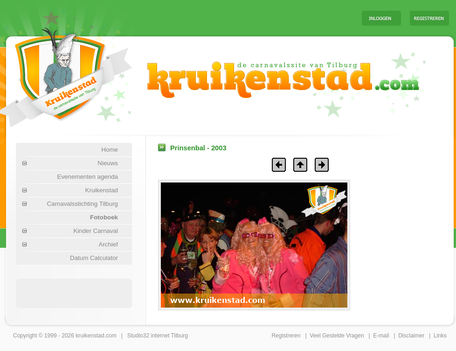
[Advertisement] (239, 18)
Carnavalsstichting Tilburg (82, 203)
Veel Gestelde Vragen (337, 335)
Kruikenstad (101, 190)
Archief (108, 244)
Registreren (285, 335)
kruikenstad (90, 335)
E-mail (381, 335)
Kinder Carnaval (95, 230)
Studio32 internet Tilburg (157, 335)
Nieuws (107, 163)
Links (440, 335)
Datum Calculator (94, 257)
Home (109, 149)
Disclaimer (411, 335)
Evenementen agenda (87, 176)
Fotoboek (104, 217)
